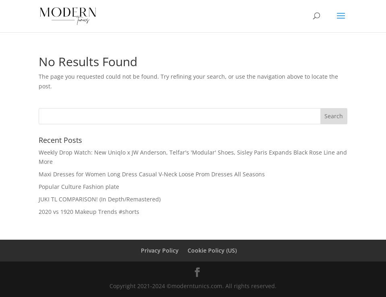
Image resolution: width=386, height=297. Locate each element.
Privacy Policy (160, 250)
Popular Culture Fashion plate (79, 186)
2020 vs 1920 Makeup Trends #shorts (89, 211)
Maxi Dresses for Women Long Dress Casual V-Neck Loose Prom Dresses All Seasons (152, 174)
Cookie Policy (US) (212, 250)
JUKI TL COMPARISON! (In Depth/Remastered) (100, 199)
